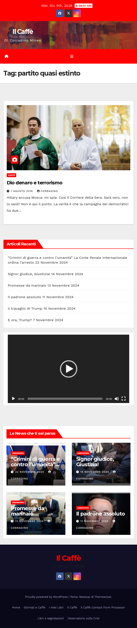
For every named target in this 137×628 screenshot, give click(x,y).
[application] (68, 369)
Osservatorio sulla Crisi (83, 618)
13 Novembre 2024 (30, 521)
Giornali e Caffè (34, 607)
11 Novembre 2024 (94, 521)
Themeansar (103, 596)
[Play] (13, 399)
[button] (68, 369)
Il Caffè (23, 32)
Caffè (11, 175)
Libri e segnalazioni (51, 618)
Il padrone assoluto (24, 297)
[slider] (65, 399)
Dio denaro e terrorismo (34, 183)
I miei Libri (56, 607)
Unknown (18, 453)
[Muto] (116, 399)
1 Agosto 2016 (22, 191)
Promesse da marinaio (27, 285)
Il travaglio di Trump (25, 308)
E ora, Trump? (20, 320)
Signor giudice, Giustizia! (29, 274)
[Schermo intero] (123, 399)
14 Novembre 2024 (95, 471)
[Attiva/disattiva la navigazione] (72, 56)
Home (16, 607)
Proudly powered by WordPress (47, 596)
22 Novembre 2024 (30, 471)
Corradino (47, 191)
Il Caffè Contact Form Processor (103, 607)
